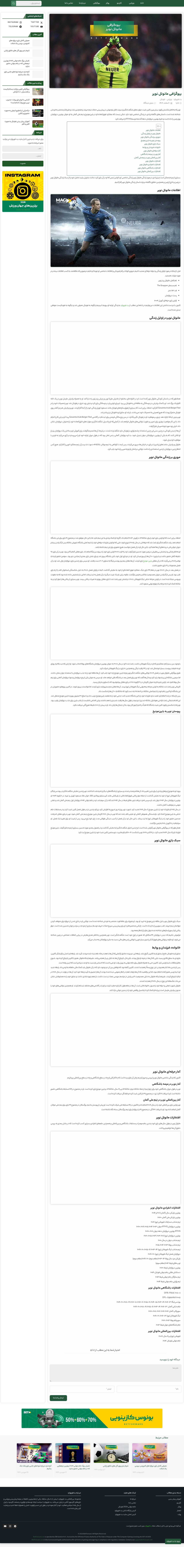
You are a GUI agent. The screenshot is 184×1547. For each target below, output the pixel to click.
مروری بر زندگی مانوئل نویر (150, 141)
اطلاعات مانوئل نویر (153, 134)
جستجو (13, 5)
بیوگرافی (96, 5)
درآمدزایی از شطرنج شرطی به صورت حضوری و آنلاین (16, 116)
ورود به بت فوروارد (173, 1541)
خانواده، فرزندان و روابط (151, 151)
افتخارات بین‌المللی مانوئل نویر (149, 175)
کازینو (118, 5)
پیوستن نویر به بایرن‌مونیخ (150, 144)
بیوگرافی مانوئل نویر (167, 98)
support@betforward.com (143, 1544)
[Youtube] (33, 30)
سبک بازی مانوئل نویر (152, 148)
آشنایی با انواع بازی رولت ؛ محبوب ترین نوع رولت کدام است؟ (17, 105)
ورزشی (131, 5)
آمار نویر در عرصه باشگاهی (150, 158)
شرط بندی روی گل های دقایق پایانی (16, 54)
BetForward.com (39, 1541)
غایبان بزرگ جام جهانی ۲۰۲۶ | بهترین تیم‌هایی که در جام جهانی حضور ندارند (16, 67)
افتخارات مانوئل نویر (153, 165)
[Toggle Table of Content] (157, 130)
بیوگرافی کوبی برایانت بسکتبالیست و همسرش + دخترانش (16, 94)
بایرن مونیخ (147, 564)
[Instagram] (12, 26)
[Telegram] (12, 30)
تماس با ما (69, 5)
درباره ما (82, 5)
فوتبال (162, 103)
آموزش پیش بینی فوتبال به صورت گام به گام (17, 127)
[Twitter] (33, 26)
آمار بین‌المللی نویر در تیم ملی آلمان (147, 161)
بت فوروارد (178, 103)
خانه (142, 5)
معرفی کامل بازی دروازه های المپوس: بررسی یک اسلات (19, 46)
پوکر (107, 5)
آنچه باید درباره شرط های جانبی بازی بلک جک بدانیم (16, 77)
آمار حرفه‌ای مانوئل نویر (152, 154)
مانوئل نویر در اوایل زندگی (150, 137)
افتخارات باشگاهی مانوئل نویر (149, 172)
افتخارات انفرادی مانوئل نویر (150, 168)
